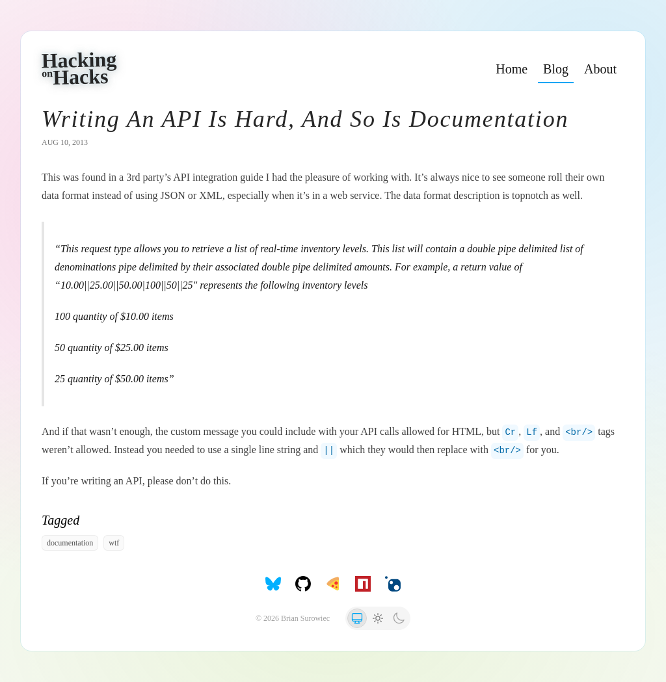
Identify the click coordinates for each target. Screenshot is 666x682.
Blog (555, 69)
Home (511, 69)
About (600, 69)
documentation (70, 542)
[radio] (357, 618)
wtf (114, 542)
